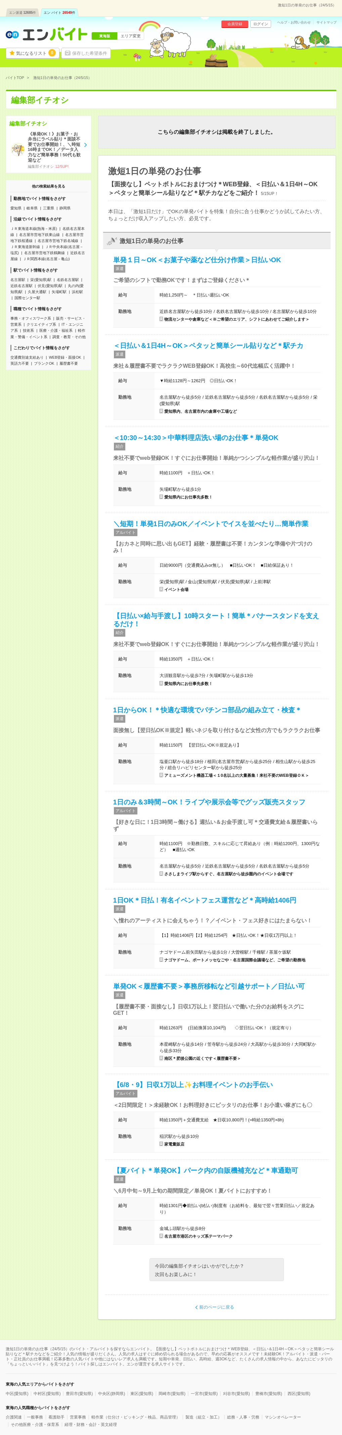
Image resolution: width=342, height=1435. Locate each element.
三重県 (48, 208)
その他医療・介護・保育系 (35, 1424)
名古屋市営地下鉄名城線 (58, 241)
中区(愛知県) (17, 1393)
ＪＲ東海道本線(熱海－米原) (33, 229)
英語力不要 (19, 363)
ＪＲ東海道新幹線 (25, 247)
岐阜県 (32, 208)
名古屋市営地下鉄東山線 (39, 235)
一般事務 (35, 1417)
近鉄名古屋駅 (21, 286)
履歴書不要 (68, 363)
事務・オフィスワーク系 (30, 318)
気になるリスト (36, 52)
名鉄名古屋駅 (68, 280)
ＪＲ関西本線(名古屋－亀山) (46, 259)
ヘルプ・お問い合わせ (294, 22)
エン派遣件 (22, 12)
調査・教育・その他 (69, 337)
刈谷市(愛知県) (236, 1393)
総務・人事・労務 (243, 1417)
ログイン (260, 24)
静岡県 (65, 208)
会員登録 (234, 24)
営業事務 (78, 1417)
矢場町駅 (59, 292)
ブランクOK (44, 363)
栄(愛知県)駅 (40, 280)
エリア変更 (131, 36)
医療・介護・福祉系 (56, 330)
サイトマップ (326, 22)
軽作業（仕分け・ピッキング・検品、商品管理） (135, 1417)
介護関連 (14, 1417)
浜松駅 (77, 292)
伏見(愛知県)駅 (50, 286)
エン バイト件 (59, 12)
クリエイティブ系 (41, 324)
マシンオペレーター (283, 1417)
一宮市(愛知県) (204, 1393)
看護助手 (56, 1417)
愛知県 (16, 208)
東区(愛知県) (141, 1393)
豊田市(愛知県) (79, 1393)
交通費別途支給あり (27, 357)
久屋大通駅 (37, 292)
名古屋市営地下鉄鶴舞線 (44, 253)
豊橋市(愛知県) (268, 1393)
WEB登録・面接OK (65, 357)
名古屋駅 (17, 280)
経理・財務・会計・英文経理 (91, 1424)
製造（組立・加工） (203, 1417)
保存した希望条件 (89, 53)
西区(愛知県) (299, 1393)
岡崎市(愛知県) (172, 1393)
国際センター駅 (27, 298)
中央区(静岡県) (111, 1393)
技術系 (28, 330)
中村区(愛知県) (47, 1393)
